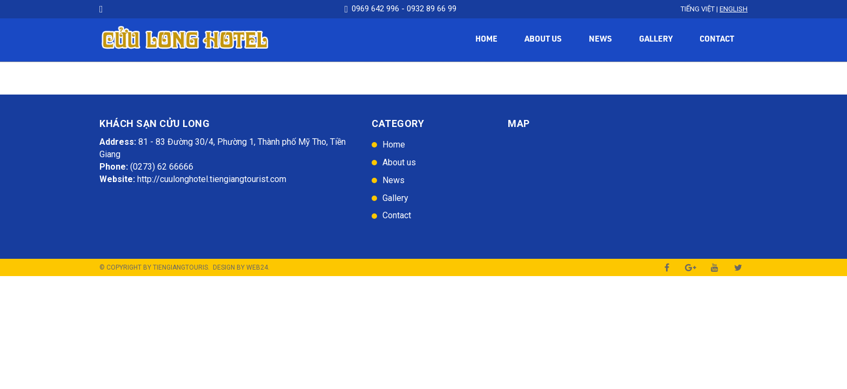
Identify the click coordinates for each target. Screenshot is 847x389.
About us (543, 40)
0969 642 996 (375, 9)
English (734, 9)
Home (486, 40)
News (600, 40)
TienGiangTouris (180, 267)
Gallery (656, 40)
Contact (717, 40)
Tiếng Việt (698, 9)
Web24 (257, 267)
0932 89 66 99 (431, 9)
